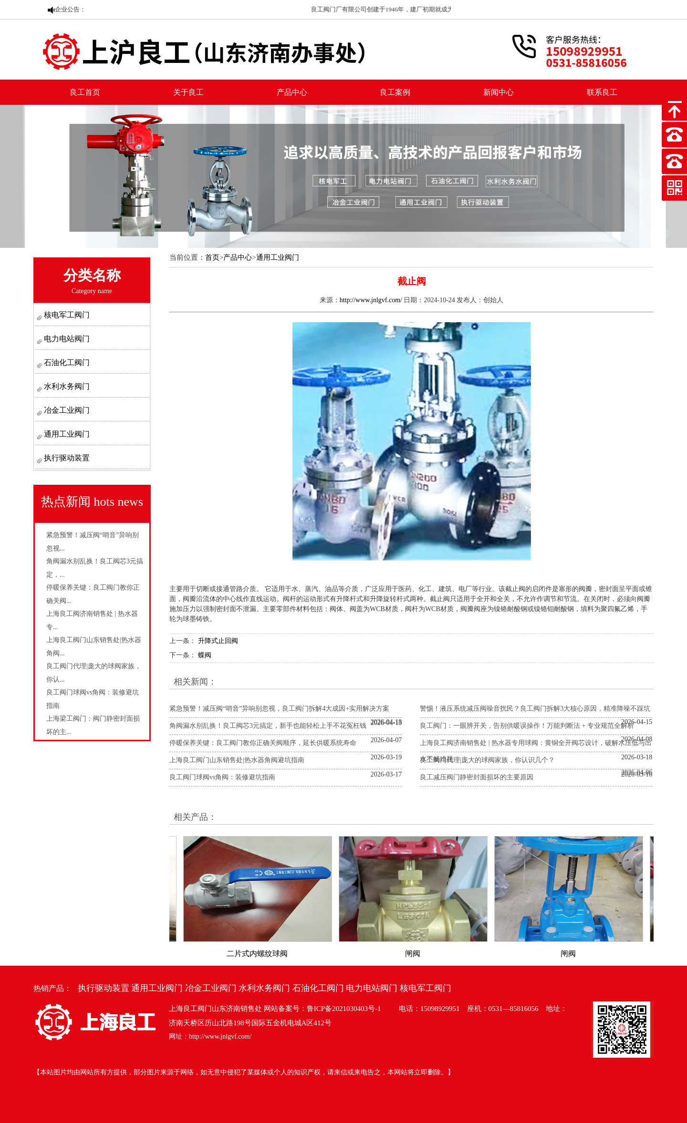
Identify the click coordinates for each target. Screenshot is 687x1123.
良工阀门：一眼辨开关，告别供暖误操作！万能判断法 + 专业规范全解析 (527, 725)
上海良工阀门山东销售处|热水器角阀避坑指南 (236, 760)
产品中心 (292, 92)
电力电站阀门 (66, 339)
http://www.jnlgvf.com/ (371, 300)
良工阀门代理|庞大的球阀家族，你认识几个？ (487, 760)
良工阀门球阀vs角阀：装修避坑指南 (222, 777)
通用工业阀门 (66, 434)
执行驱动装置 (66, 458)
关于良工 (188, 92)
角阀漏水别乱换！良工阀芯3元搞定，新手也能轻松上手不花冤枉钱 (267, 725)
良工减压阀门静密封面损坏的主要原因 (476, 777)
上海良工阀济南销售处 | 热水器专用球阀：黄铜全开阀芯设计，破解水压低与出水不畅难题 (536, 751)
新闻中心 (498, 92)
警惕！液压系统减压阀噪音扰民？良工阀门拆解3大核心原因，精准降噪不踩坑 (535, 708)
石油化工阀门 (66, 362)
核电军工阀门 (66, 315)
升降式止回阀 (218, 640)
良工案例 (395, 92)
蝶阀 (204, 655)
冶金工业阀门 (66, 410)
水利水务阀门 (66, 386)
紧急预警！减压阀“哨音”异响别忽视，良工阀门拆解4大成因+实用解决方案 (279, 708)
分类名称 (92, 281)
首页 (212, 257)
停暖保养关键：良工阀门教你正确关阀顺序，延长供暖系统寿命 (262, 742)
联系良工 (602, 92)
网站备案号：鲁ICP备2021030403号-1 (322, 1008)
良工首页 (85, 92)
